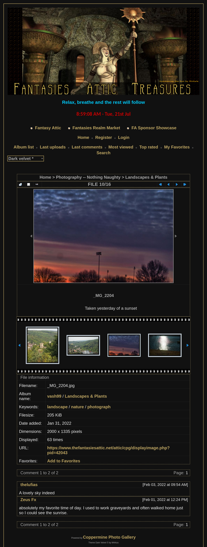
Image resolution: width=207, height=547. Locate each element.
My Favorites (177, 140)
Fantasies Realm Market (96, 121)
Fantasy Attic (48, 121)
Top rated (148, 140)
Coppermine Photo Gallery (109, 530)
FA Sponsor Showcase (154, 121)
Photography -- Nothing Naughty (88, 170)
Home (83, 130)
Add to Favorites (63, 454)
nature (77, 400)
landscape (57, 400)
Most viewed (120, 140)
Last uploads (53, 140)
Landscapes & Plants (146, 170)
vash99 (54, 389)
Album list (24, 140)
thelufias (29, 478)
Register (103, 130)
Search (103, 146)
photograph (98, 400)
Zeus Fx (28, 493)
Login (123, 130)
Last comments (87, 140)
